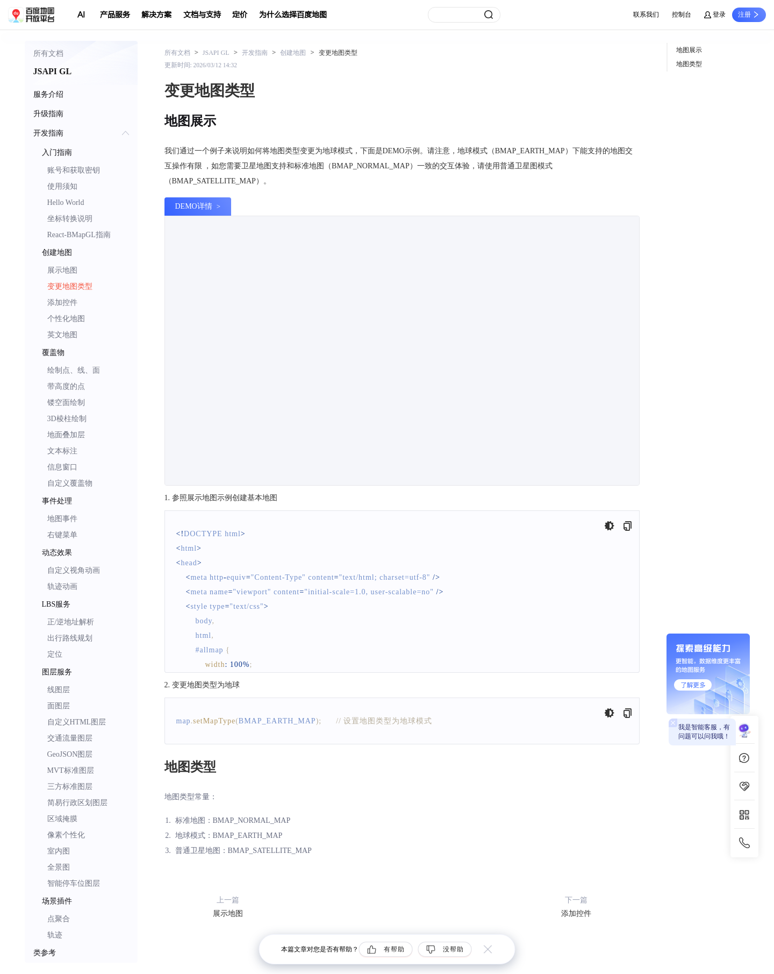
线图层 (58, 690)
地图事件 (62, 519)
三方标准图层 (69, 787)
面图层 (58, 706)
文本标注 (62, 451)
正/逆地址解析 (71, 622)
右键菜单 (62, 535)
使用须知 (62, 186)
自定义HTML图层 (76, 722)
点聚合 (58, 919)
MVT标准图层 (70, 770)
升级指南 (48, 114)
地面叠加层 (66, 435)
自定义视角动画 (73, 570)
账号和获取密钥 (73, 170)
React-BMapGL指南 (79, 235)
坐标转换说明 (69, 219)
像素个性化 (66, 835)
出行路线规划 (69, 638)
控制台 (681, 14)
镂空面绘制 (66, 403)
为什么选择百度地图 (293, 14)
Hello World (65, 202)
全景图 (58, 867)
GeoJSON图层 (70, 754)
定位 (54, 654)
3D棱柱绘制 (67, 419)
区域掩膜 (62, 819)
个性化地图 (66, 319)
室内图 (58, 851)
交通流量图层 (69, 738)
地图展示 (689, 50)
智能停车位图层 (73, 883)
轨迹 (54, 935)
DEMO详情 (193, 206)
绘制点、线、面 (73, 370)
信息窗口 (62, 467)
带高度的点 (66, 386)
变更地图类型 (69, 286)
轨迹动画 (62, 586)
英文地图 (62, 335)
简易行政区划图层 (77, 803)
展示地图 (62, 270)
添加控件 (62, 302)
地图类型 (689, 64)
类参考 (44, 953)
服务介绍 (48, 94)
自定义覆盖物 (69, 483)
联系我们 (646, 14)
